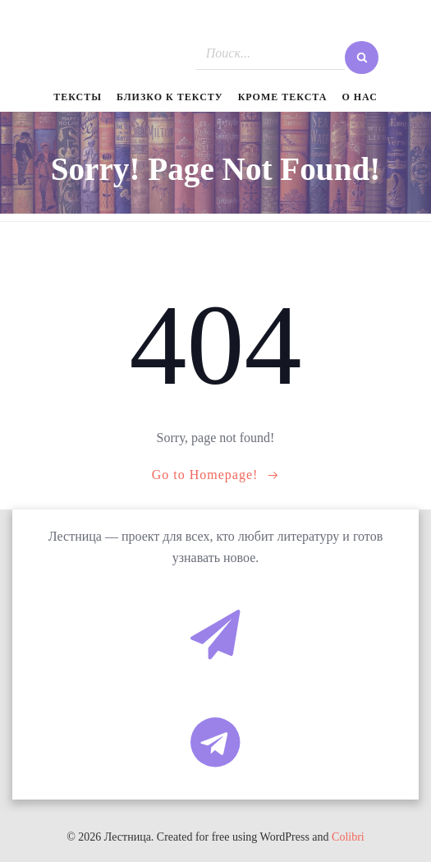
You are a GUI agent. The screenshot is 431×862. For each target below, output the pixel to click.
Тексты (77, 97)
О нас (359, 97)
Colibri (348, 837)
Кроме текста (283, 97)
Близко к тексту (170, 97)
